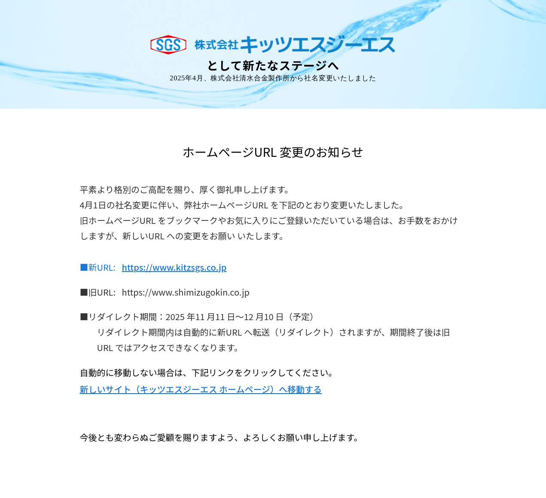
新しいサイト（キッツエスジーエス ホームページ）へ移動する (201, 389)
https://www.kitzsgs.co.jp (174, 267)
